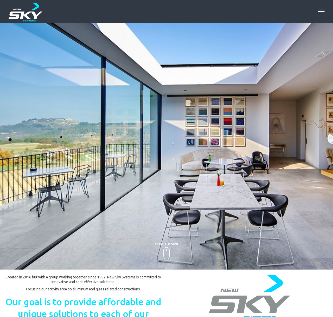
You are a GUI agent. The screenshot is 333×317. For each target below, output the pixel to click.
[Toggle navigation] (321, 9)
